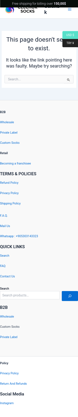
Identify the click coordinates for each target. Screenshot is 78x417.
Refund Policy (9, 183)
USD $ (68, 35)
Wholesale (7, 122)
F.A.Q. (4, 216)
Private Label (8, 132)
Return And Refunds (13, 384)
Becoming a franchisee (15, 163)
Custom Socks (10, 143)
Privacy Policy (9, 193)
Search (4, 255)
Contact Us (7, 276)
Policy (16, 203)
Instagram (7, 403)
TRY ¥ (68, 43)
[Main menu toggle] (70, 9)
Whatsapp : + (9, 236)
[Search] (70, 296)
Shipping (6, 203)
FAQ (2, 266)
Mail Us (5, 226)
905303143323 (28, 236)
